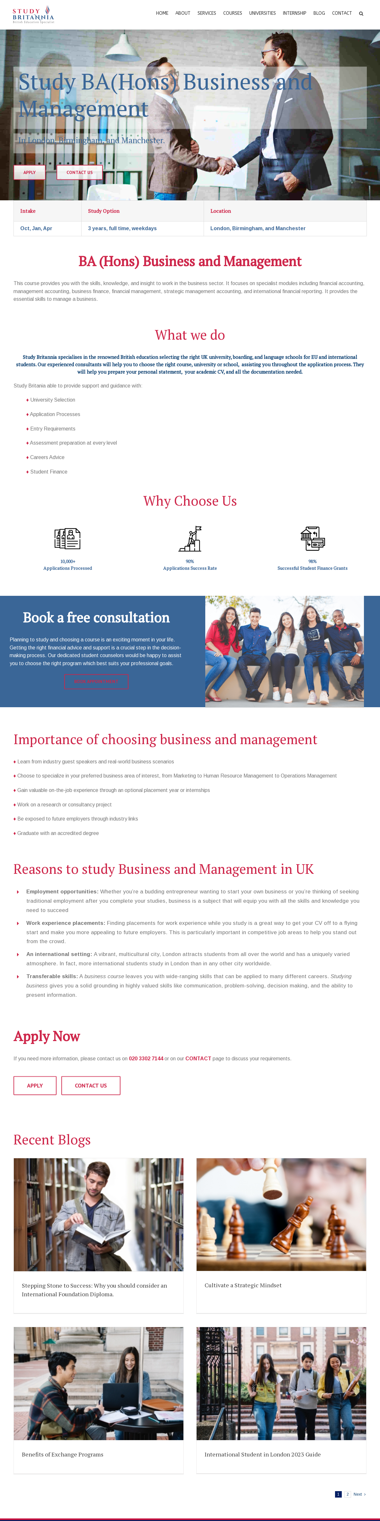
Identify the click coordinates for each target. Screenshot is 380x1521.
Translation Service (220, 1469)
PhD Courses (32, 1469)
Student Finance (217, 1454)
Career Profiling (216, 1425)
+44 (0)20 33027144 (235, 1517)
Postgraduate (33, 1454)
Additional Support (220, 1483)
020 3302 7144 (146, 1058)
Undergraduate (34, 1425)
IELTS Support (216, 1439)
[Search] (361, 13)
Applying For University (225, 1395)
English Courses (35, 1395)
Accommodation (217, 1410)
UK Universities (34, 1509)
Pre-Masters (31, 1439)
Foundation (30, 1410)
